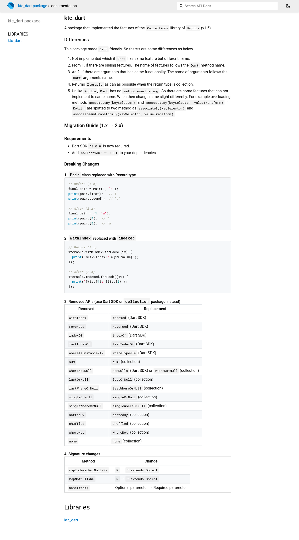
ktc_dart (71, 520)
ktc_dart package (32, 6)
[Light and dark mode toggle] (288, 6)
